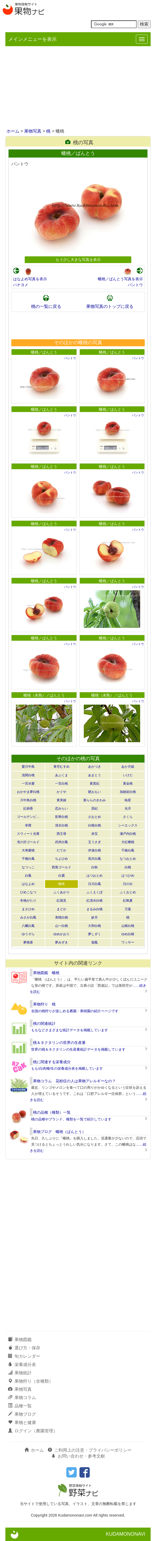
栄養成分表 (22, 1364)
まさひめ (28, 909)
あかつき (94, 766)
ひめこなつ (28, 892)
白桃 (128, 867)
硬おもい (94, 792)
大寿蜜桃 (28, 850)
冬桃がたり (28, 900)
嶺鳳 (94, 942)
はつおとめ (94, 875)
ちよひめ (61, 859)
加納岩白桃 (128, 792)
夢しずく (94, 934)
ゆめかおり (61, 934)
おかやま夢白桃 (28, 792)
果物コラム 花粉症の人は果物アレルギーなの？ (74, 1081)
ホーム (12, 131)
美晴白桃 (61, 917)
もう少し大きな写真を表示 (78, 259)
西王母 (61, 834)
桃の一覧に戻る (46, 306)
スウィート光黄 (28, 834)
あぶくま (61, 775)
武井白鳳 (61, 842)
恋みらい (61, 808)
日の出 (128, 884)
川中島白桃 (28, 800)
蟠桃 (61, 884)
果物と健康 (22, 1422)
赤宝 (94, 834)
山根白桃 (127, 926)
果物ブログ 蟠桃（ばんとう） (59, 1132)
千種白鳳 (28, 859)
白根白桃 (94, 825)
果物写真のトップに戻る (109, 306)
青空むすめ (61, 766)
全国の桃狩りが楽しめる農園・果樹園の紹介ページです (74, 1011)
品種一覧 (20, 1406)
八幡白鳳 (28, 926)
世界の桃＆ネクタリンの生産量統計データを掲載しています (78, 1049)
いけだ (128, 775)
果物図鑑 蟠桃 (46, 973)
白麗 (61, 875)
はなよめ (28, 884)
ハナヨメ (20, 285)
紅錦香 (28, 808)
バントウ (135, 285)
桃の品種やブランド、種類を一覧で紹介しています (71, 1119)
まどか (61, 909)
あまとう (94, 775)
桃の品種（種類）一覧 (52, 1112)
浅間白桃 (28, 775)
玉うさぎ (94, 842)
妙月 (94, 917)
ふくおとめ (128, 892)
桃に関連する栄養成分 (52, 1062)
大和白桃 (94, 926)
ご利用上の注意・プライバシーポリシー (90, 1450)
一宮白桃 (61, 783)
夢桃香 (28, 942)
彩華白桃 (61, 817)
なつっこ (28, 867)
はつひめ (127, 875)
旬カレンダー (24, 1356)
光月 (128, 808)
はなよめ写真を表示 (30, 279)
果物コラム (22, 1397)
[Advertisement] (78, 87)
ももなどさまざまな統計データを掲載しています (69, 1030)
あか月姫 (127, 766)
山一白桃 (61, 926)
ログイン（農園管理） (32, 1431)
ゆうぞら (28, 934)
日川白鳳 (94, 884)
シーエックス (127, 825)
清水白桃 (61, 825)
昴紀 (94, 808)
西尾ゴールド (61, 867)
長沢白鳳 (94, 859)
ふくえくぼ (94, 892)
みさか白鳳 (28, 917)
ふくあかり (61, 892)
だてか (61, 850)
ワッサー (127, 942)
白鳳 (28, 875)
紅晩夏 (128, 900)
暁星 (128, 800)
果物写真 (32, 131)
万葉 (128, 909)
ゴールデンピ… (28, 817)
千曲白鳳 (127, 850)
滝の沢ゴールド (28, 842)
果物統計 (20, 1373)
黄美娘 (61, 800)
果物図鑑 (20, 1339)
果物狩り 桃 (44, 1004)
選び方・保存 (24, 1348)
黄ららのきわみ (94, 800)
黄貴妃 (94, 783)
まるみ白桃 (94, 909)
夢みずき (61, 942)
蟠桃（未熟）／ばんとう (44, 695)
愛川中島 (28, 766)
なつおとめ (128, 859)
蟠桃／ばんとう (44, 352)
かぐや (61, 792)
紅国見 (61, 900)
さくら (128, 817)
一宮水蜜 (28, 783)
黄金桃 (128, 783)
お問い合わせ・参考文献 (78, 1456)
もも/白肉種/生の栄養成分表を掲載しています (67, 1068)
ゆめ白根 (127, 934)
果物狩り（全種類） (30, 1381)
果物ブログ (22, 1414)
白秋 (94, 867)
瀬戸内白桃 (128, 834)
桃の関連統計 (44, 1023)
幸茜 (28, 825)
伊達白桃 (94, 850)
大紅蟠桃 (127, 842)
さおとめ (94, 817)
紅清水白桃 (94, 900)
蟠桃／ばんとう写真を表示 (120, 279)
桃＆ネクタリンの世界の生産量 (59, 1042)
